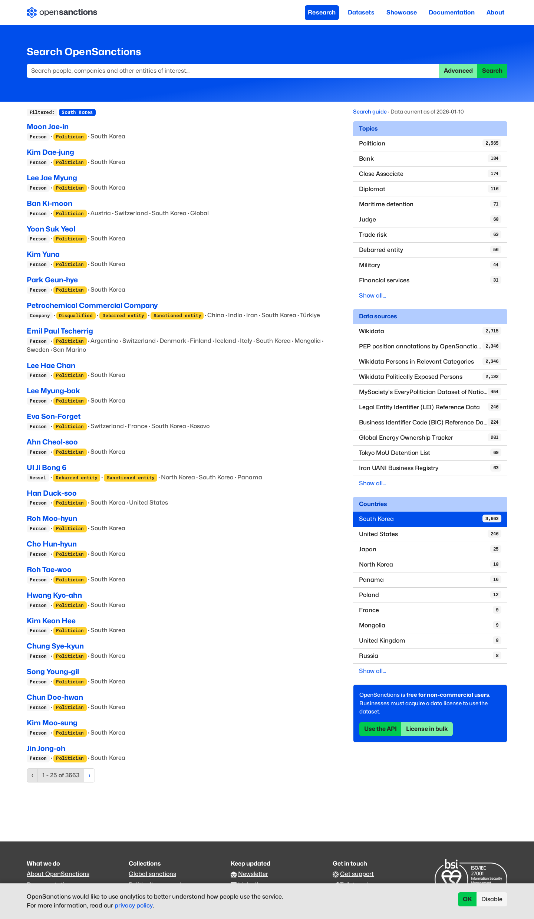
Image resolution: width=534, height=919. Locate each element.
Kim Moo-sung (52, 722)
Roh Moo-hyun (52, 518)
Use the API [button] (380, 728)
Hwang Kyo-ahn (54, 595)
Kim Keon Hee (51, 620)
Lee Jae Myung (52, 177)
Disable (491, 899)
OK (467, 899)
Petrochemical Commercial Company (92, 305)
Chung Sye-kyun (55, 645)
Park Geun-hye (52, 279)
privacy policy (134, 905)
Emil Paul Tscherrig (60, 330)
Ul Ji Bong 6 (46, 467)
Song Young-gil (53, 671)
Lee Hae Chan (51, 365)
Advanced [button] (458, 70)
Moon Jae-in (48, 126)
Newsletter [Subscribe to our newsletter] (253, 873)
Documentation (452, 12)
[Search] (233, 71)
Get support (357, 873)
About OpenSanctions (58, 873)
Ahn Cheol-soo (52, 441)
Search (492, 70)
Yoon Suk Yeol (51, 228)
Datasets (361, 12)
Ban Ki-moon (49, 203)
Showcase (401, 12)
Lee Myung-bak (53, 390)
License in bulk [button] (427, 728)
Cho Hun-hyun (52, 543)
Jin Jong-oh (46, 748)
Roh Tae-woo (49, 569)
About (495, 12)
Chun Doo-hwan (55, 697)
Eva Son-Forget (53, 416)
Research (322, 12)
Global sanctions (152, 873)
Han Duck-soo (52, 493)
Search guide (370, 111)
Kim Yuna (43, 254)
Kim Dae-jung (50, 152)
